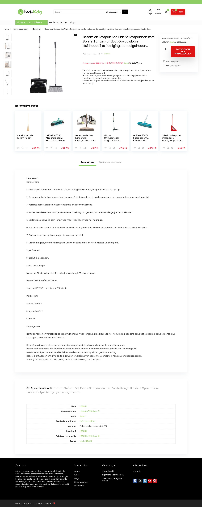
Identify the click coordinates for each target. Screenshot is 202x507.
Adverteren (79, 485)
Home (6, 29)
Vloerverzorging (20, 29)
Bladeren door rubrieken (29, 22)
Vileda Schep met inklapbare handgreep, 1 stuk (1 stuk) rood (172, 139)
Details (126, 63)
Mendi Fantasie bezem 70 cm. (25, 136)
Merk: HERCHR (86, 441)
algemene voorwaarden (113, 475)
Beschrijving (87, 162)
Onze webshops (81, 482)
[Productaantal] (165, 49)
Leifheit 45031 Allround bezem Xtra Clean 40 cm (55, 138)
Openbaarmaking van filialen (112, 479)
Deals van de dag (58, 22)
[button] (75, 35)
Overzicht (137, 471)
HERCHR (83, 406)
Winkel (77, 475)
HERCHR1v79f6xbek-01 (89, 411)
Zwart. (83, 416)
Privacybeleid (108, 471)
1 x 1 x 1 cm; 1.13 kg (87, 421)
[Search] (125, 12)
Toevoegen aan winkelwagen (182, 51)
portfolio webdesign (41, 503)
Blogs (72, 22)
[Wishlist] (158, 11)
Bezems (36, 29)
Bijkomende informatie (110, 162)
